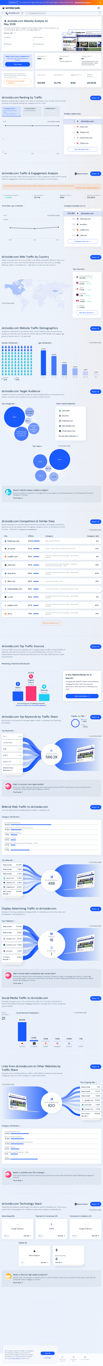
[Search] (51, 13)
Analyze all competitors (28, 529)
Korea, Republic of (66, 61)
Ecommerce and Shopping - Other (33, 428)
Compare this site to (36, 13)
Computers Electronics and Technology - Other (30, 412)
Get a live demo (82, 696)
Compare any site (83, 241)
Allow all (47, 1353)
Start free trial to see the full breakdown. (31, 705)
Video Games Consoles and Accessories (21, 434)
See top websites (83, 149)
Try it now (17, 64)
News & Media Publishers (28, 421)
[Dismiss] (100, 2)
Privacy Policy (15, 1358)
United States (84, 282)
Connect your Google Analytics (15, 82)
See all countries (87, 313)
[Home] (11, 8)
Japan (81, 288)
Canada (82, 299)
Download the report (83, 2)
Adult (14, 417)
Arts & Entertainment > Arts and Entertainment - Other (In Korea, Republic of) (89, 62)
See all (27, 1236)
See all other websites (69, 436)
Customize (47, 1358)
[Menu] (98, 8)
